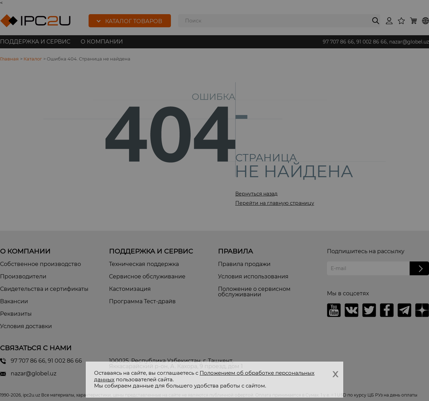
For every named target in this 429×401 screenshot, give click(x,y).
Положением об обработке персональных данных (204, 376)
